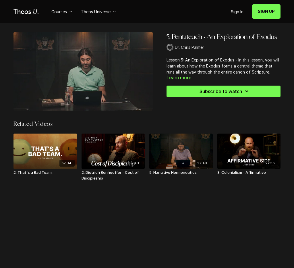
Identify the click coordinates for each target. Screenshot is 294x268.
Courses (61, 11)
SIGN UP (266, 11)
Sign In (237, 11)
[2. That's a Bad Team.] (45, 173)
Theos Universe (98, 11)
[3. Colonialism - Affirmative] (249, 173)
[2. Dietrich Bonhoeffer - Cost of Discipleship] (113, 175)
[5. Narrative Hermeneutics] (181, 173)
